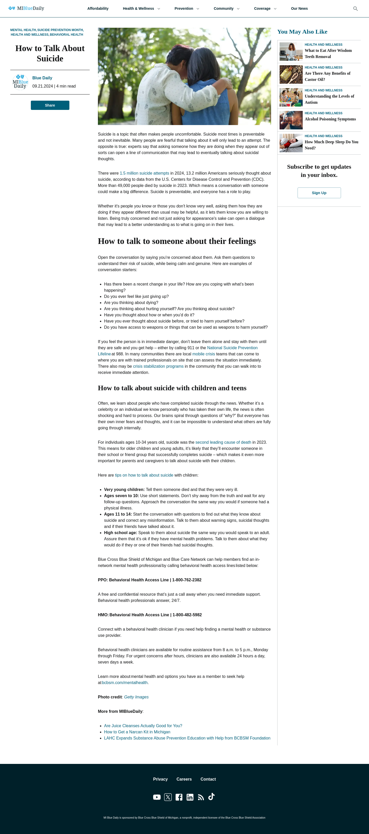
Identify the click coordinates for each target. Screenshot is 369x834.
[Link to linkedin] (190, 798)
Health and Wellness (324, 44)
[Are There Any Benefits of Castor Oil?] (291, 74)
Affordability (97, 8)
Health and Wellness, (30, 34)
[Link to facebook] (178, 798)
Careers (184, 779)
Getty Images (136, 697)
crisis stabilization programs (158, 366)
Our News (299, 8)
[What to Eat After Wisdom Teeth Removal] (291, 51)
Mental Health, (23, 30)
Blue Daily (42, 78)
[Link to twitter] (167, 798)
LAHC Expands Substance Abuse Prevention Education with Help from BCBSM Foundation (187, 738)
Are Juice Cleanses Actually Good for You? (143, 726)
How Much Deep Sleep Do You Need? (331, 145)
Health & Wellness (141, 8)
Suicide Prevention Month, (60, 30)
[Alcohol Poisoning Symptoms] (291, 120)
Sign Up (319, 193)
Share (50, 105)
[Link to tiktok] (212, 798)
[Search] (355, 9)
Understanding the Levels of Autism (329, 99)
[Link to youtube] (156, 798)
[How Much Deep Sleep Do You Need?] (291, 143)
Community (227, 8)
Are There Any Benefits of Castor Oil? (327, 76)
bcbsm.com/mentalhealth (125, 682)
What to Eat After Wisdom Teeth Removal (328, 53)
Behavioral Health (66, 34)
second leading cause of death (223, 442)
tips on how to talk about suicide (144, 475)
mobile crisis (203, 354)
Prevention (187, 8)
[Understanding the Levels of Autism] (291, 97)
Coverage (265, 8)
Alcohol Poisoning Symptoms (330, 119)
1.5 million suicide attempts (144, 173)
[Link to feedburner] (201, 798)
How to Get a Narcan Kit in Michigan (137, 732)
